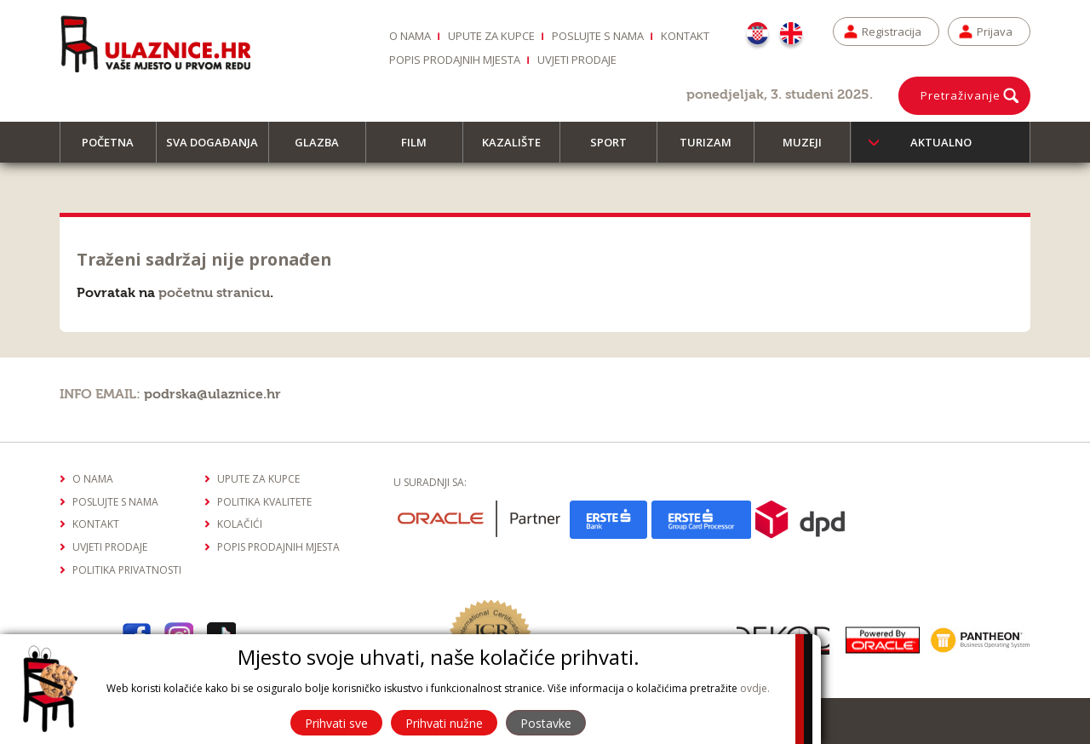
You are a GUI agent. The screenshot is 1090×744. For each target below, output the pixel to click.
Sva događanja (217, 148)
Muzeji (810, 148)
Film (421, 148)
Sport (616, 148)
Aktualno (941, 142)
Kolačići (239, 524)
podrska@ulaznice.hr (212, 394)
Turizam (713, 148)
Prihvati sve (336, 723)
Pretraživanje (961, 95)
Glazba (324, 148)
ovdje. (755, 688)
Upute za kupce (491, 35)
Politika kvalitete (264, 502)
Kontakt (685, 35)
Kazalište (519, 148)
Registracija (891, 31)
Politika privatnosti (126, 570)
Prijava (995, 31)
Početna (115, 148)
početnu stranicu (214, 292)
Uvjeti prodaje (577, 59)
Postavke (545, 723)
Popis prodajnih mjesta (454, 59)
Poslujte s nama (598, 35)
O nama (410, 35)
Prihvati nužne (444, 723)
